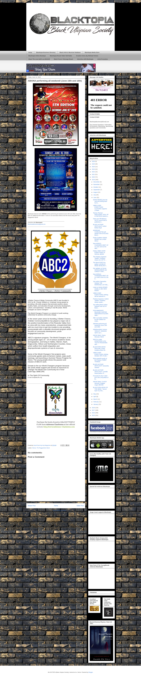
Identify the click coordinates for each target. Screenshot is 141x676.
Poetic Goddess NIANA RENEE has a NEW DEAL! (100, 239)
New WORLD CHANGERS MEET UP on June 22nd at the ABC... (100, 246)
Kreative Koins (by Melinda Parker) (87, 56)
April (94, 396)
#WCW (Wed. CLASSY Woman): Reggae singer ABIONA (100, 383)
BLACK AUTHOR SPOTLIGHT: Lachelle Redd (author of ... (100, 371)
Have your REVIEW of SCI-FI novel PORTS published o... (100, 220)
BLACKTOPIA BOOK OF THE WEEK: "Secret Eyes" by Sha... (100, 389)
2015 (93, 415)
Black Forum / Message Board (63, 59)
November (96, 184)
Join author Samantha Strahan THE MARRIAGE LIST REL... (101, 283)
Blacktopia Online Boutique (37, 56)
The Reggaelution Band (43, 448)
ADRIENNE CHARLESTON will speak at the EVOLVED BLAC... (100, 233)
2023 (93, 169)
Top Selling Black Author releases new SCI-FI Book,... (100, 306)
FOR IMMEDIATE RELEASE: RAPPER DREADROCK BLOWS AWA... (100, 313)
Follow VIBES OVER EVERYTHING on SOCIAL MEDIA (99, 252)
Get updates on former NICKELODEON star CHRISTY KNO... (100, 270)
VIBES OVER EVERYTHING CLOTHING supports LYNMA (100, 208)
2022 (93, 172)
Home (30, 52)
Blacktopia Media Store (92, 52)
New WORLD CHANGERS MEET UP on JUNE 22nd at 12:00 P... (100, 276)
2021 (93, 174)
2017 (93, 410)
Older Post (80, 506)
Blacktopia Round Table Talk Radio (61, 56)
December (96, 182)
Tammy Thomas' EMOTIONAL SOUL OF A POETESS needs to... (101, 214)
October (96, 187)
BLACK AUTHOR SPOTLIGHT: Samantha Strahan (101, 366)
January (96, 404)
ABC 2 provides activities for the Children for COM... (100, 319)
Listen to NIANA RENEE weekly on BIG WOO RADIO (100, 289)
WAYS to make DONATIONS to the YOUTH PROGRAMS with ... (100, 342)
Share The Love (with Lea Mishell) (39, 59)
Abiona (34, 448)
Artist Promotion (102, 59)
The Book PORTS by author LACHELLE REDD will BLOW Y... (100, 264)
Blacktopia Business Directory (45, 52)
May (94, 394)
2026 (93, 161)
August (95, 192)
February (96, 402)
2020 (93, 177)
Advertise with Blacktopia (85, 59)
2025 (93, 164)
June (95, 197)
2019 (93, 179)
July (94, 195)
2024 (93, 166)
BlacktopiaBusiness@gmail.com (36, 224)
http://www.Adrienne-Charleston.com (59, 427)
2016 (93, 413)
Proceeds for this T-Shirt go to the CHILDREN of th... (100, 377)
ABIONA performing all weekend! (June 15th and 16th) (100, 325)
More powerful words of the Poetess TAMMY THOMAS (100, 360)
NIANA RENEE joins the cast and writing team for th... (100, 201)
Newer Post (32, 506)
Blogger (91, 672)
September (96, 189)
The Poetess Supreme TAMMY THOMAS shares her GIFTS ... (100, 258)
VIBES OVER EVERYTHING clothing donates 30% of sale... (100, 354)
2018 (93, 407)
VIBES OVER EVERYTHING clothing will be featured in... (100, 294)
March (95, 399)
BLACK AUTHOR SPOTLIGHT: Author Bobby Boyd (100, 226)
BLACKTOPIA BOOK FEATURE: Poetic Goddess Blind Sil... (99, 348)
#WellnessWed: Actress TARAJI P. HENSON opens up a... (100, 331)
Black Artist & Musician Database (70, 52)
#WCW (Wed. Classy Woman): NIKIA (99, 336)
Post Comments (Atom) (59, 510)
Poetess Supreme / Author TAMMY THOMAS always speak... (101, 300)
